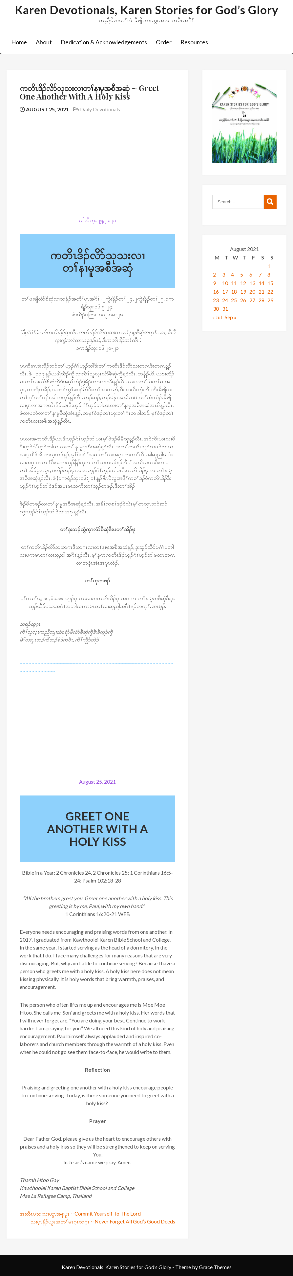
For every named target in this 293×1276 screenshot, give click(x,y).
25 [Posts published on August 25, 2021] (234, 300)
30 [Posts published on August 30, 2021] (216, 308)
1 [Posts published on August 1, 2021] (268, 266)
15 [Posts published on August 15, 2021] (270, 283)
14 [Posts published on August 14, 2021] (261, 283)
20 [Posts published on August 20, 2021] (252, 291)
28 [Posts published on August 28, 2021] (261, 300)
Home (19, 42)
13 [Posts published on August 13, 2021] (252, 283)
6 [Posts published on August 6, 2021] (250, 274)
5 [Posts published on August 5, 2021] (241, 274)
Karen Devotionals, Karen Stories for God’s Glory (147, 9)
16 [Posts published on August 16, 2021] (216, 291)
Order (164, 42)
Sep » (231, 317)
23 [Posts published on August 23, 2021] (216, 300)
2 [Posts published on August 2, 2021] (214, 274)
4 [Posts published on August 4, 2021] (232, 274)
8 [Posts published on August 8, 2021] (268, 274)
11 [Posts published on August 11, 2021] (234, 283)
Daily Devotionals (100, 109)
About (44, 42)
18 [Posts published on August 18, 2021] (234, 291)
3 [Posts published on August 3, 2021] (223, 274)
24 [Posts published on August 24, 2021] (225, 300)
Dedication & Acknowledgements (104, 42)
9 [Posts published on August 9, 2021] (214, 283)
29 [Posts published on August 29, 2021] (270, 300)
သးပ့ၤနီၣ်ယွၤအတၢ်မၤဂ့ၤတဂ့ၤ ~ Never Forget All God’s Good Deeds (103, 1221)
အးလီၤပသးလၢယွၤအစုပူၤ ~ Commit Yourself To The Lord (80, 1213)
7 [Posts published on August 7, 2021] (260, 274)
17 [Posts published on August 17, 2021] (225, 291)
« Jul (217, 317)
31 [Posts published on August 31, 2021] (225, 308)
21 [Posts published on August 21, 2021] (261, 291)
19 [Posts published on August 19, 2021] (243, 291)
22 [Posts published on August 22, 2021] (270, 291)
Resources (194, 42)
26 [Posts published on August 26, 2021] (243, 300)
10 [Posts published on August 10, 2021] (225, 283)
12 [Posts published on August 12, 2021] (243, 283)
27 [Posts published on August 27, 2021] (252, 300)
